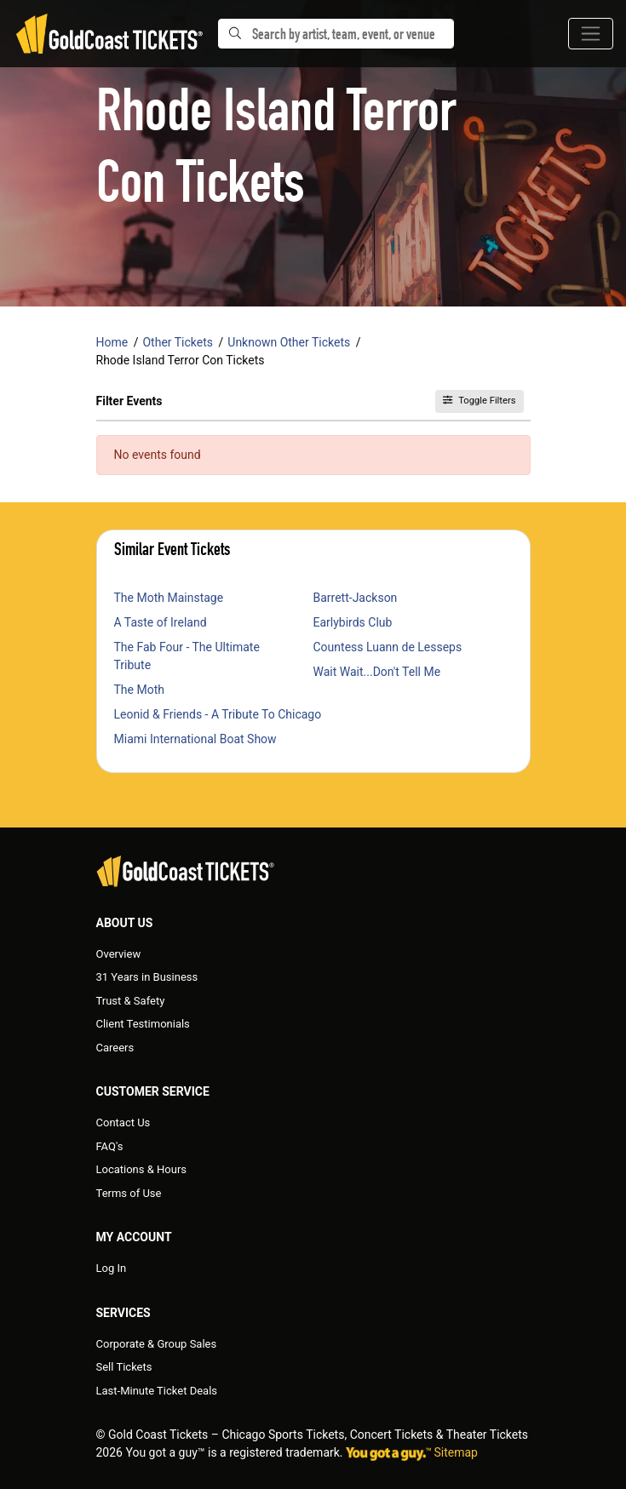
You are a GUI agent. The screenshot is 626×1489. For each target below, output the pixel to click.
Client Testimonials (143, 1023)
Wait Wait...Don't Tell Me (377, 672)
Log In (111, 1268)
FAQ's (109, 1146)
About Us (124, 923)
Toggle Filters (479, 400)
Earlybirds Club (353, 622)
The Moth (139, 689)
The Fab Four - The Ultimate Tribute (187, 656)
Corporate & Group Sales (156, 1343)
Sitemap (456, 1452)
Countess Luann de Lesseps (387, 647)
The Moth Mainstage (169, 597)
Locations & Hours (141, 1169)
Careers (115, 1047)
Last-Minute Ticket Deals (157, 1390)
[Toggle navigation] (590, 33)
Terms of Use (129, 1193)
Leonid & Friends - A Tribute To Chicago (218, 714)
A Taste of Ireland (160, 622)
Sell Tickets (124, 1366)
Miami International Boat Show (195, 739)
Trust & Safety (130, 1000)
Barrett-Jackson (355, 597)
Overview (118, 954)
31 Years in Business (147, 977)
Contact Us (123, 1122)
